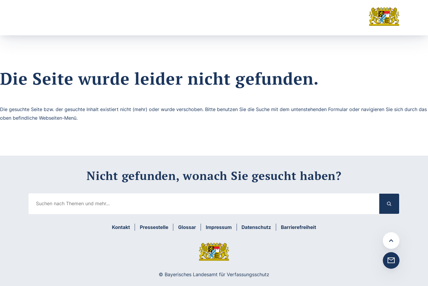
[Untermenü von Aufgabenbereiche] (107, 21)
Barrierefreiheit (298, 227)
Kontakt (121, 227)
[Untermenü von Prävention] (154, 21)
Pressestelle (154, 227)
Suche (245, 21)
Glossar (187, 227)
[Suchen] (389, 204)
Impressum (219, 227)
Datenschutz (256, 227)
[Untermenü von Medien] (217, 21)
